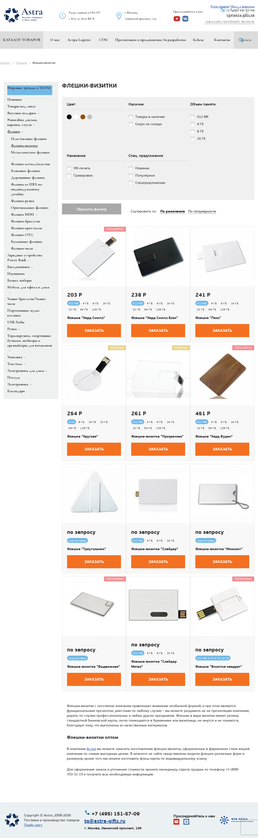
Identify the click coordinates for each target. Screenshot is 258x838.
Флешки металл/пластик (30, 164)
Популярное (145, 175)
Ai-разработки (174, 39)
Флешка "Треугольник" (86, 549)
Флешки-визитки (24, 145)
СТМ (103, 39)
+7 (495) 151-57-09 (240, 9)
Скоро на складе (148, 124)
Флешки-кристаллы (26, 228)
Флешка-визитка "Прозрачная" (157, 436)
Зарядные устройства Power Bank (24, 257)
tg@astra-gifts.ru (240, 14)
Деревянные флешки (28, 177)
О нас (55, 39)
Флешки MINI (22, 214)
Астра (91, 749)
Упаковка (14, 357)
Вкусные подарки (21, 113)
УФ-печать (82, 168)
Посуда (13, 377)
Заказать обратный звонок (229, 22)
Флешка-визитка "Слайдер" (154, 549)
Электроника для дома (25, 370)
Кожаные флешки (25, 170)
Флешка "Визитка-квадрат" (218, 666)
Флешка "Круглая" (82, 436)
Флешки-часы (22, 248)
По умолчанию (172, 211)
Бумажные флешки (26, 241)
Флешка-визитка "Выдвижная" (93, 666)
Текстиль (14, 363)
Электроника (17, 384)
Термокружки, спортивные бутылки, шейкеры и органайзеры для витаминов (29, 340)
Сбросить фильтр (92, 209)
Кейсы (198, 39)
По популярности (202, 211)
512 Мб (202, 117)
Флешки (21, 63)
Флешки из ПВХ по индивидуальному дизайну (26, 189)
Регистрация (220, 6)
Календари (16, 391)
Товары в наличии (150, 117)
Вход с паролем (242, 6)
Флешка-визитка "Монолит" (219, 549)
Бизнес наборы (19, 280)
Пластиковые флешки (29, 138)
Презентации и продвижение (138, 39)
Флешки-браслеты (25, 221)
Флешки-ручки (22, 200)
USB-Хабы (15, 322)
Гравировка (83, 175)
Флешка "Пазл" (208, 318)
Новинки (14, 99)
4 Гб (200, 124)
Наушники (16, 273)
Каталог (5, 63)
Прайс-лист (33, 825)
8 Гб (200, 131)
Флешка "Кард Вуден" (214, 436)
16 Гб (201, 139)
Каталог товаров (21, 39)
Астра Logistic (79, 39)
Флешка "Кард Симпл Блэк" (154, 318)
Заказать (94, 330)
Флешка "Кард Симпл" (86, 318)
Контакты (222, 39)
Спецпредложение (150, 183)
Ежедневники (18, 266)
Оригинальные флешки (29, 207)
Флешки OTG (22, 234)
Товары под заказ (21, 106)
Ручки (12, 328)
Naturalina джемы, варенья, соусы (22, 122)
